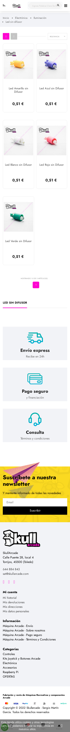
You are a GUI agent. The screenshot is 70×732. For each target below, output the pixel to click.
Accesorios (10, 667)
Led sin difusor (15, 303)
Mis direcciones (12, 607)
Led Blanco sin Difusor (18, 165)
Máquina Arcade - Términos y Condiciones (29, 639)
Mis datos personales (16, 611)
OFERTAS (9, 676)
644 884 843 (11, 569)
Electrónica (10, 663)
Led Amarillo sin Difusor (18, 90)
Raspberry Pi (10, 672)
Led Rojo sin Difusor (51, 165)
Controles (9, 654)
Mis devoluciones (13, 602)
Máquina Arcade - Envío (18, 626)
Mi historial (10, 598)
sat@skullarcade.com (16, 574)
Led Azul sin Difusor (51, 88)
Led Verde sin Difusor (18, 241)
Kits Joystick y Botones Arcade (21, 658)
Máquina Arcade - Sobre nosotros (24, 630)
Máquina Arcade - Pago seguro (22, 635)
